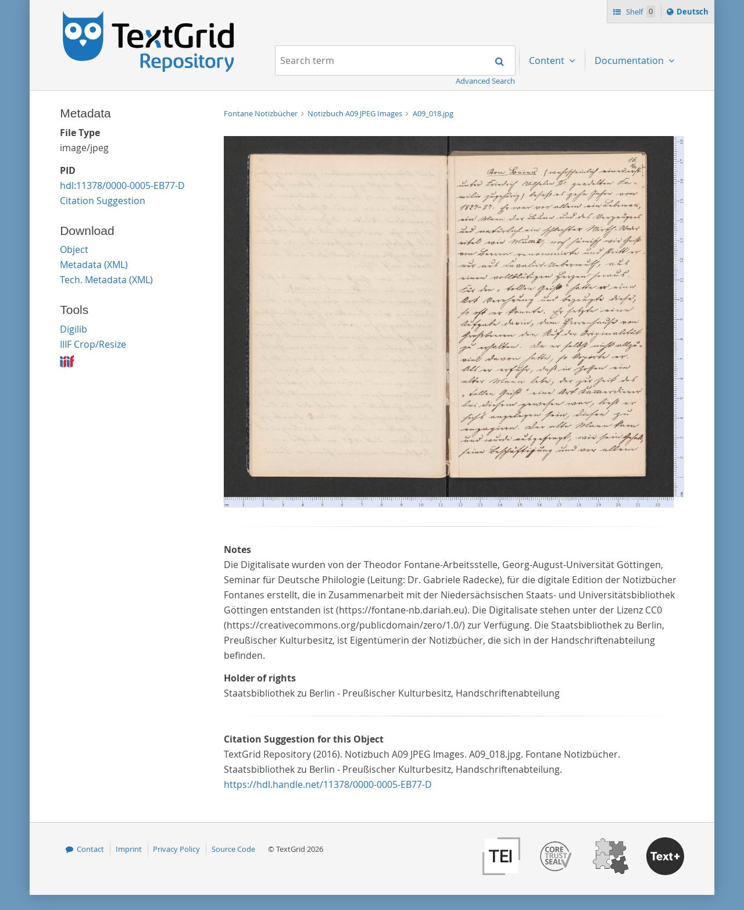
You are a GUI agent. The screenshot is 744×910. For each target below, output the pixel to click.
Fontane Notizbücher (261, 113)
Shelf (639, 11)
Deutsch (693, 13)
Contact (90, 849)
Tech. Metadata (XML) (106, 279)
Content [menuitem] (548, 60)
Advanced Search (485, 81)
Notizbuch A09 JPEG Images (355, 113)
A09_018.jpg (433, 113)
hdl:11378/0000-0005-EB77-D (122, 185)
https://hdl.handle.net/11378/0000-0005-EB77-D (328, 784)
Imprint (129, 849)
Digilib (73, 329)
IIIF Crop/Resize (93, 344)
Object (74, 249)
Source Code (233, 849)
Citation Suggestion (102, 200)
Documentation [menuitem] (630, 60)
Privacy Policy (176, 849)
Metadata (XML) (94, 264)
